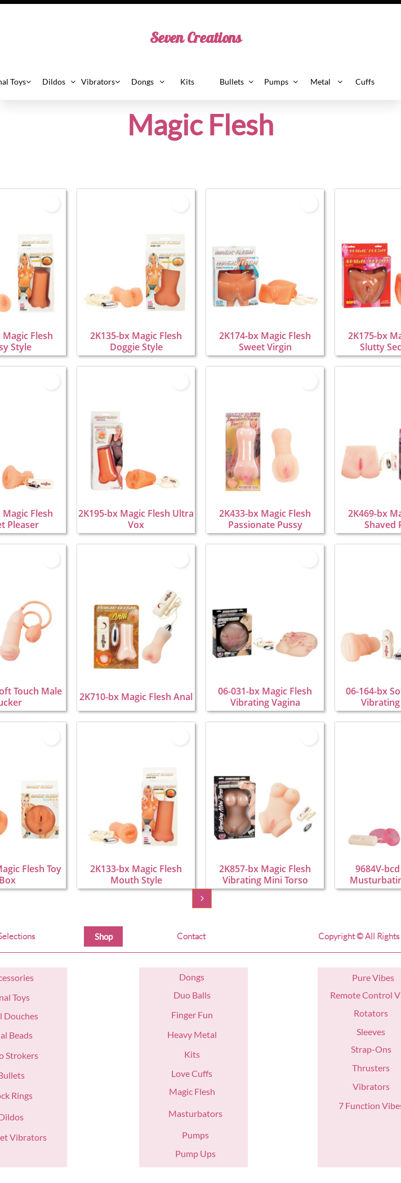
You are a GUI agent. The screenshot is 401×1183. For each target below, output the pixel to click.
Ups (207, 1153)
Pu (357, 977)
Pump (186, 1153)
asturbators (199, 1113)
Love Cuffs (191, 1073)
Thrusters (371, 1067)
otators (373, 1013)
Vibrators (371, 1086)
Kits (192, 1054)
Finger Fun (192, 1014)
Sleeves (371, 1031)
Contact (191, 936)
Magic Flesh (192, 1091)
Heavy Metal (192, 1034)
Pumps (195, 1134)
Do (185, 976)
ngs (197, 976)
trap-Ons (373, 1049)
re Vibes (378, 977)
